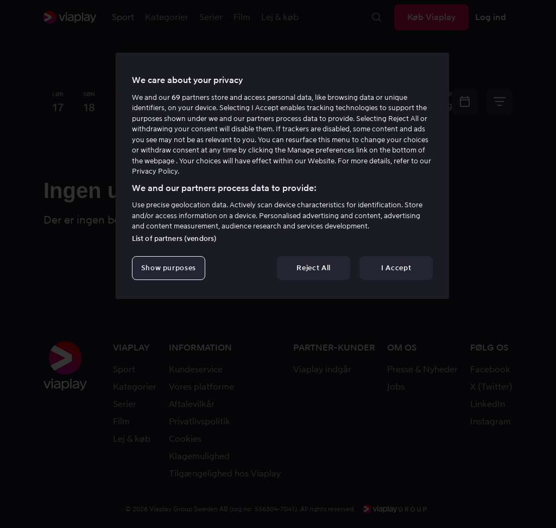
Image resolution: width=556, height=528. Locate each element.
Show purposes (168, 268)
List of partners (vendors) (174, 238)
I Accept (396, 268)
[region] (282, 176)
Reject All (313, 268)
